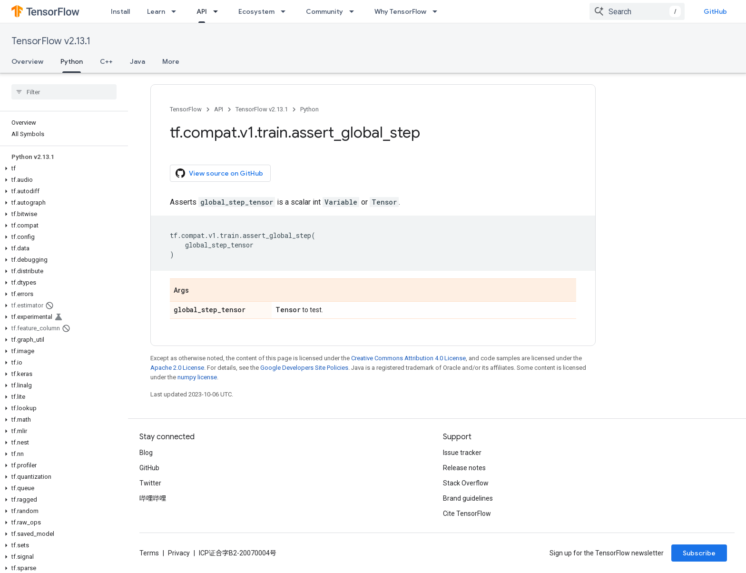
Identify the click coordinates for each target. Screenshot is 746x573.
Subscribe (699, 553)
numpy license (197, 377)
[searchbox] (64, 91)
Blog (146, 452)
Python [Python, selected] (71, 61)
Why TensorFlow (400, 11)
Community (324, 11)
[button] (62, 168)
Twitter (150, 483)
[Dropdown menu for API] (218, 11)
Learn (156, 11)
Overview (27, 61)
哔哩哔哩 (152, 498)
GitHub (715, 11)
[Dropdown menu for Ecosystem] (286, 11)
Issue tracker (462, 452)
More (170, 61)
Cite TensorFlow (467, 513)
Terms (149, 553)
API (218, 109)
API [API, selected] (201, 11)
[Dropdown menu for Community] (354, 11)
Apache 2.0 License (177, 367)
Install (120, 11)
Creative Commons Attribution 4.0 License (408, 358)
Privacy (179, 553)
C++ (106, 61)
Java (137, 61)
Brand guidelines (468, 498)
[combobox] (637, 11)
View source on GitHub (219, 173)
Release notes (464, 468)
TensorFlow (186, 109)
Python (309, 109)
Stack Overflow (466, 483)
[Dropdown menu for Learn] (176, 11)
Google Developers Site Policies (304, 367)
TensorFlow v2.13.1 (50, 41)
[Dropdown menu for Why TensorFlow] (437, 11)
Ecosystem (256, 11)
